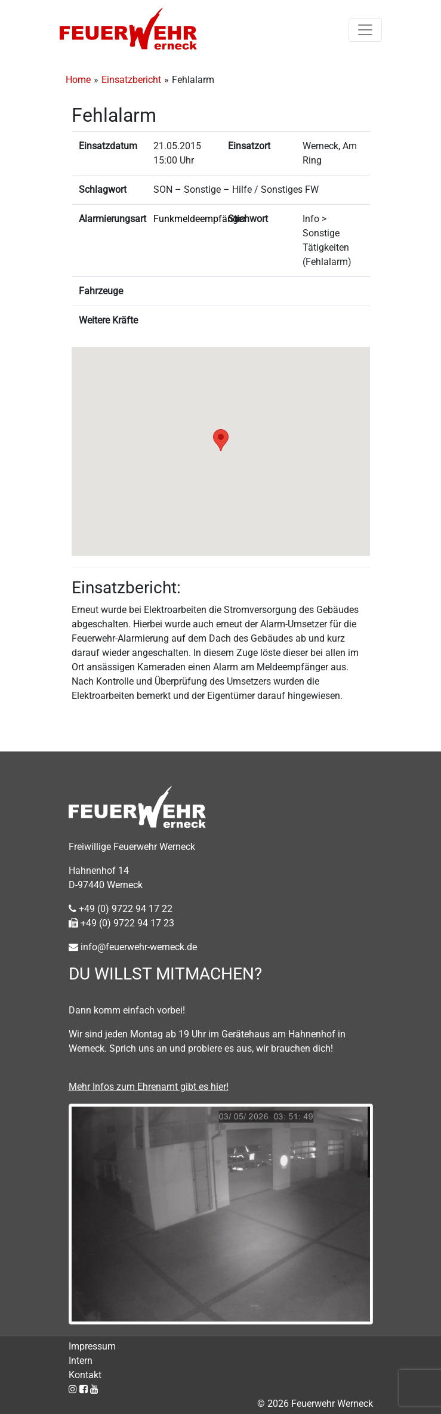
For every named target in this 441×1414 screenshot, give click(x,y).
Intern (80, 1360)
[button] (221, 440)
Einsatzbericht (131, 79)
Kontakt (85, 1375)
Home (78, 79)
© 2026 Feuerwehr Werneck (315, 1403)
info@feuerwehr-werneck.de (133, 947)
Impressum (92, 1346)
